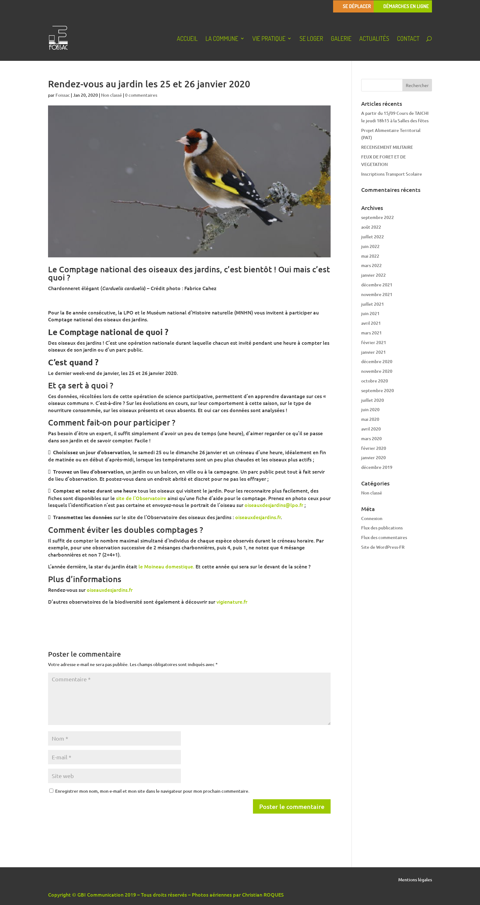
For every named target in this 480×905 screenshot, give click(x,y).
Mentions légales (415, 880)
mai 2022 (370, 256)
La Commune (222, 39)
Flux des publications (382, 528)
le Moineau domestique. (166, 566)
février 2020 (373, 448)
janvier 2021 (373, 352)
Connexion (371, 518)
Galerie (341, 39)
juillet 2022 (372, 237)
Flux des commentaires (384, 537)
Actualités (374, 39)
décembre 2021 (376, 285)
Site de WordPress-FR (383, 547)
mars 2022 (371, 265)
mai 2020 (370, 419)
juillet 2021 (372, 304)
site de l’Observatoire (141, 497)
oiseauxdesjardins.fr (258, 516)
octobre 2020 (374, 381)
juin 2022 (370, 246)
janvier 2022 (373, 275)
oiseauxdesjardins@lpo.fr (274, 504)
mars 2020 (371, 438)
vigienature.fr (231, 601)
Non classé (111, 95)
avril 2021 (371, 323)
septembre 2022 (377, 217)
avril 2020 (371, 429)
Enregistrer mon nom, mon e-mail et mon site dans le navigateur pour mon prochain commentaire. (152, 791)
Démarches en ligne (406, 6)
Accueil (187, 39)
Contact (408, 39)
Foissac (63, 95)
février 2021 (373, 342)
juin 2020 (370, 409)
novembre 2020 (376, 371)
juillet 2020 (372, 400)
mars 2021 (371, 333)
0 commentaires (141, 95)
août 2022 (371, 227)
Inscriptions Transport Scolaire (391, 174)
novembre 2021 (376, 294)
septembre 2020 (377, 390)
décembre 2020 (376, 361)
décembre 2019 (376, 467)
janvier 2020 (373, 457)
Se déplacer (357, 6)
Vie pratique (268, 39)
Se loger (311, 39)
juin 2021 (370, 313)
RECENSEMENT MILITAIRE (387, 147)
